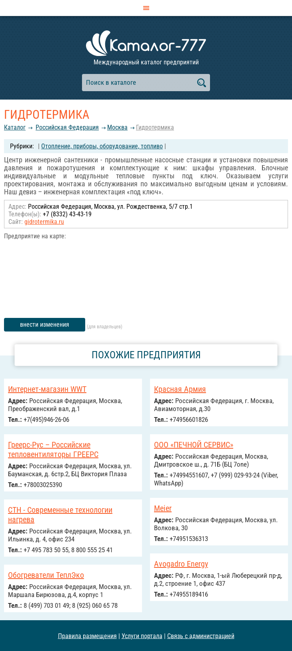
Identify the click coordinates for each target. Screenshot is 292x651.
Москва (117, 127)
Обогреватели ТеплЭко (46, 575)
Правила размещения (87, 635)
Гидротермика (155, 127)
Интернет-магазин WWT (47, 389)
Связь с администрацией (200, 635)
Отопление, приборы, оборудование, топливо (102, 146)
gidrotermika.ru (44, 222)
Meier (163, 508)
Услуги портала (142, 635)
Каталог (15, 127)
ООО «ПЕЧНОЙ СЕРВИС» (193, 444)
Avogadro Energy (181, 564)
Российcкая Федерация (67, 127)
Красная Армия (180, 389)
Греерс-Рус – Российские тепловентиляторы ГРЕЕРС (53, 449)
